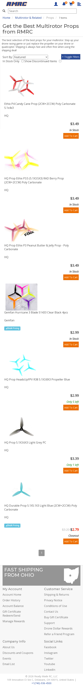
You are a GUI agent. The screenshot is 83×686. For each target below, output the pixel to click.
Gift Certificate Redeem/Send (12, 613)
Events (7, 658)
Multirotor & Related (28, 18)
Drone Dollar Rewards (58, 628)
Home (6, 18)
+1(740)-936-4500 (41, 683)
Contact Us (51, 611)
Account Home (12, 594)
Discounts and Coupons (18, 653)
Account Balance (13, 606)
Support (49, 623)
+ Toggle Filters (70, 56)
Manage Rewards (14, 621)
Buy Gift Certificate (56, 617)
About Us (9, 647)
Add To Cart (71, 135)
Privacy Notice (53, 600)
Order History (11, 600)
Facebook (50, 647)
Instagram (50, 653)
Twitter (49, 658)
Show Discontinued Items (41, 61)
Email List (9, 664)
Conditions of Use (55, 606)
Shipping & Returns (56, 594)
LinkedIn (49, 670)
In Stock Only (12, 61)
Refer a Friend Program (59, 634)
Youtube (49, 664)
